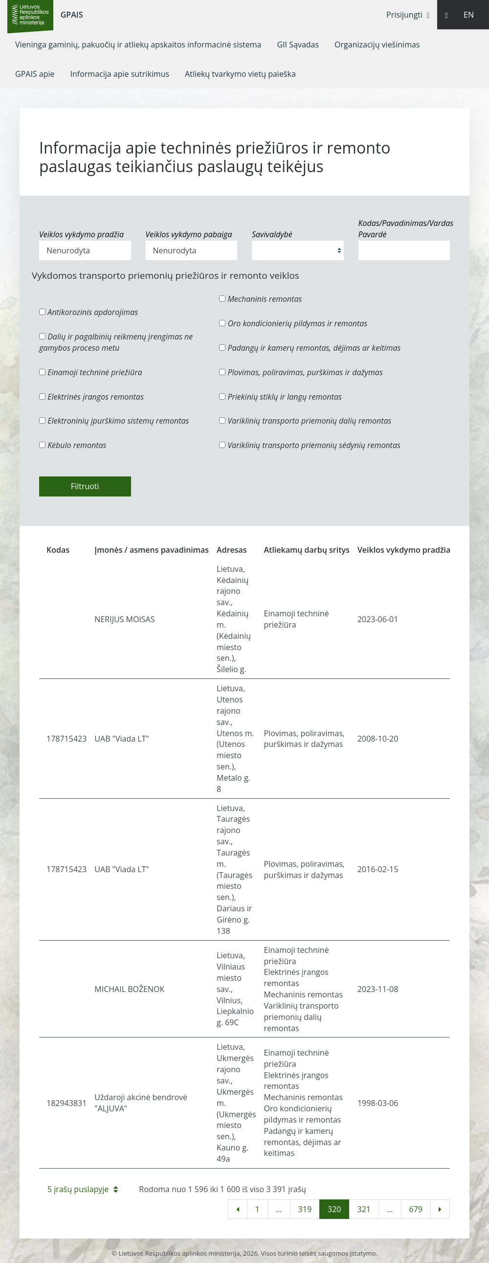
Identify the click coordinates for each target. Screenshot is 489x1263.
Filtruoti (85, 486)
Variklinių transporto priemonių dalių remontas (305, 420)
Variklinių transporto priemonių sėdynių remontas (309, 445)
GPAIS (72, 14)
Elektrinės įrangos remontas (91, 396)
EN (469, 14)
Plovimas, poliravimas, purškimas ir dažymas (301, 372)
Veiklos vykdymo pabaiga (189, 234)
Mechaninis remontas (260, 298)
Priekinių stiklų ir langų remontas (280, 396)
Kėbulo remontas (72, 445)
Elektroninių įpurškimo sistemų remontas (114, 420)
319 (304, 1209)
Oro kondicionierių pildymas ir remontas (293, 323)
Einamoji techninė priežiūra (90, 372)
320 (334, 1209)
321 (363, 1209)
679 (415, 1209)
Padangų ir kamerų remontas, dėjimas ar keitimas (309, 347)
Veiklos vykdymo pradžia (81, 234)
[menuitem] (138, 44)
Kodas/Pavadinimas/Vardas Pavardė (404, 229)
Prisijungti (407, 14)
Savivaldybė (272, 234)
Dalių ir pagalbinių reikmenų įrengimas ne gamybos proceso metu (116, 342)
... (279, 1209)
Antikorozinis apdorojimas (88, 312)
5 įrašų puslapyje (82, 1189)
